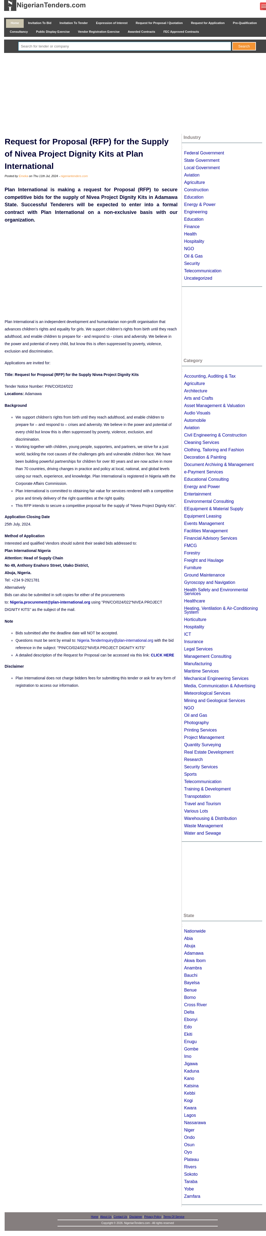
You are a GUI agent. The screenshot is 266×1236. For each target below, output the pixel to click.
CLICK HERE (162, 655)
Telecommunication (202, 270)
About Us (105, 1216)
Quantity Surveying (202, 744)
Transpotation (197, 796)
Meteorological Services (207, 693)
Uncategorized (198, 278)
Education (193, 197)
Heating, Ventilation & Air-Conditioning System (221, 610)
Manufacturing (197, 663)
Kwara (190, 1108)
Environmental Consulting (209, 501)
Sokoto (191, 1174)
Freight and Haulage (203, 560)
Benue (190, 990)
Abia (188, 938)
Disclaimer (135, 1216)
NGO (189, 248)
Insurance (193, 641)
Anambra (193, 968)
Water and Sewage (202, 833)
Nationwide (194, 931)
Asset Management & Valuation (214, 405)
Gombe (191, 1049)
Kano (189, 1078)
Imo (187, 1056)
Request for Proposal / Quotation (159, 23)
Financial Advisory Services (210, 538)
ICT (187, 634)
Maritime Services (201, 671)
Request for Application (207, 23)
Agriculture (194, 182)
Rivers (190, 1167)
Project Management (204, 737)
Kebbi (189, 1093)
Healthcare (194, 601)
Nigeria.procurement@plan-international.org (50, 602)
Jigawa (191, 1063)
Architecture (195, 391)
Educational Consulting (206, 479)
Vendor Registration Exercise (98, 31)
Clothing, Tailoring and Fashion (214, 449)
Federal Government (204, 153)
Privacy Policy (152, 1216)
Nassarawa (195, 1122)
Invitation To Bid (39, 23)
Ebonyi (190, 1019)
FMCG (190, 545)
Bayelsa (192, 982)
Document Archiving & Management (218, 464)
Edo (188, 1027)
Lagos (190, 1115)
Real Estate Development (208, 752)
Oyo (188, 1152)
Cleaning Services (201, 442)
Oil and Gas (195, 715)
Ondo (189, 1137)
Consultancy (18, 31)
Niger (189, 1130)
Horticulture (195, 619)
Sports (190, 774)
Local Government (202, 167)
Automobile (195, 420)
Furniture (192, 567)
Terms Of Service (174, 1216)
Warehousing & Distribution (210, 818)
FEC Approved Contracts (181, 31)
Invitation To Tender (73, 23)
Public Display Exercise (52, 31)
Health (190, 234)
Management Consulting (207, 656)
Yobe (189, 1189)
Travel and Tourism (202, 803)
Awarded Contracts (141, 31)
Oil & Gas (193, 256)
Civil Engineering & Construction (215, 435)
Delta (189, 1012)
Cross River (195, 1004)
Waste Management (203, 825)
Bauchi (190, 975)
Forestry (192, 553)
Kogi (188, 1100)
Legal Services (198, 649)
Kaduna (191, 1071)
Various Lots (196, 811)
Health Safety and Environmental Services (216, 591)
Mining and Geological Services (214, 700)
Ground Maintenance (204, 575)
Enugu (190, 1041)
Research (193, 759)
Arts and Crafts (198, 398)
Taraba (190, 1181)
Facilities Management (206, 531)
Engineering (195, 212)
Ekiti (188, 1034)
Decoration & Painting (205, 457)
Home (15, 23)
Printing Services (200, 730)
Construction (196, 189)
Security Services (201, 767)
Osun (189, 1144)
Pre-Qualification (244, 23)
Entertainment (197, 494)
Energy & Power (200, 204)
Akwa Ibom (194, 960)
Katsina (191, 1085)
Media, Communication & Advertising (219, 685)
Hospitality (194, 241)
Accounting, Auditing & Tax (209, 376)
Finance (192, 226)
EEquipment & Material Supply (213, 508)
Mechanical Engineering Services (216, 678)
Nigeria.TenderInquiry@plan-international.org (115, 640)
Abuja (189, 946)
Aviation (192, 175)
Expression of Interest (111, 23)
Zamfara (192, 1196)
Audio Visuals (197, 413)
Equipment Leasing (202, 516)
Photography (196, 722)
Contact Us (120, 1216)
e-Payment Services (203, 472)
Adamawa (193, 953)
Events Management (204, 523)
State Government (201, 160)
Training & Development (207, 789)
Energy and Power (202, 486)
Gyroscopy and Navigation (209, 582)
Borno (190, 997)
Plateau (191, 1159)
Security (192, 263)
